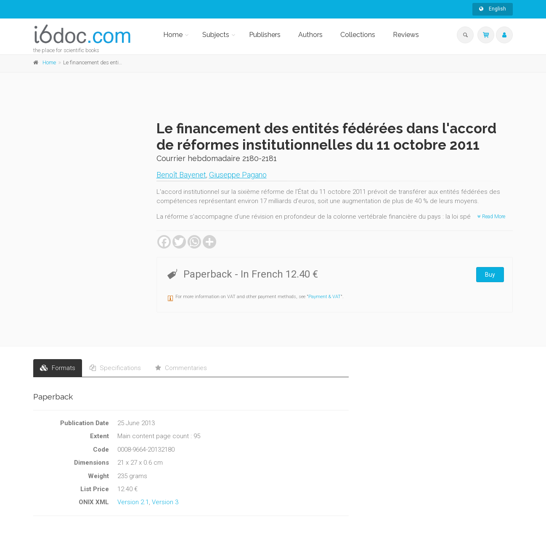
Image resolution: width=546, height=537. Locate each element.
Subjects (215, 35)
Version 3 (165, 502)
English (492, 9)
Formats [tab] (57, 368)
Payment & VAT (324, 296)
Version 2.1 (133, 502)
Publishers (265, 35)
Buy (490, 274)
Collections (357, 35)
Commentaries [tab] (181, 368)
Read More (491, 217)
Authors (310, 35)
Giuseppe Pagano (238, 174)
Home (173, 35)
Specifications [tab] (115, 368)
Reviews (406, 35)
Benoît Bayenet (181, 174)
